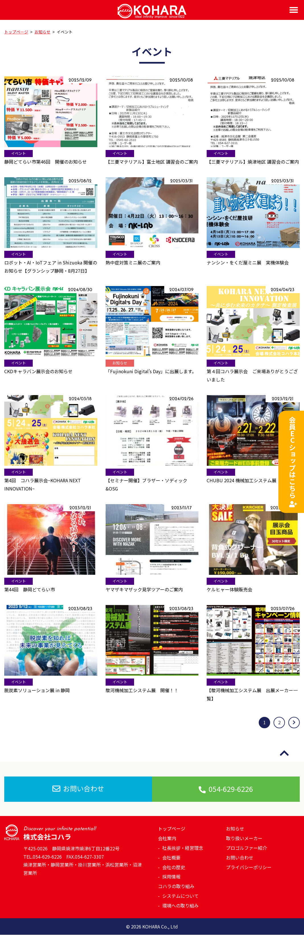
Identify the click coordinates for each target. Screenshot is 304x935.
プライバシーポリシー (249, 867)
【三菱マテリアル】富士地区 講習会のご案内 (152, 161)
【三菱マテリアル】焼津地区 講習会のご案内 (253, 161)
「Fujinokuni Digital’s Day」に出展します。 (151, 371)
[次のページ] (294, 722)
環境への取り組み (180, 905)
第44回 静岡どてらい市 (29, 589)
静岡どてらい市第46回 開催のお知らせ (45, 161)
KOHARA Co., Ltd (160, 926)
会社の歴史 (173, 867)
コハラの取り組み (176, 886)
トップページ (171, 828)
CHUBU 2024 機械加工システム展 (241, 480)
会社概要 (171, 857)
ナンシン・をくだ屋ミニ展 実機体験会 (248, 262)
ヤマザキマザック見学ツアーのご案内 (144, 589)
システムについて (180, 895)
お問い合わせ (78, 789)
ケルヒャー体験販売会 (229, 589)
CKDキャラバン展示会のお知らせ (38, 371)
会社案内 (167, 838)
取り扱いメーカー (244, 838)
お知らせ (235, 828)
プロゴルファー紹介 (246, 847)
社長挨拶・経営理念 (182, 847)
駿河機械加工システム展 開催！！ (142, 690)
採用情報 (171, 876)
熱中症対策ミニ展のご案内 (133, 262)
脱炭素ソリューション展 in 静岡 (37, 690)
